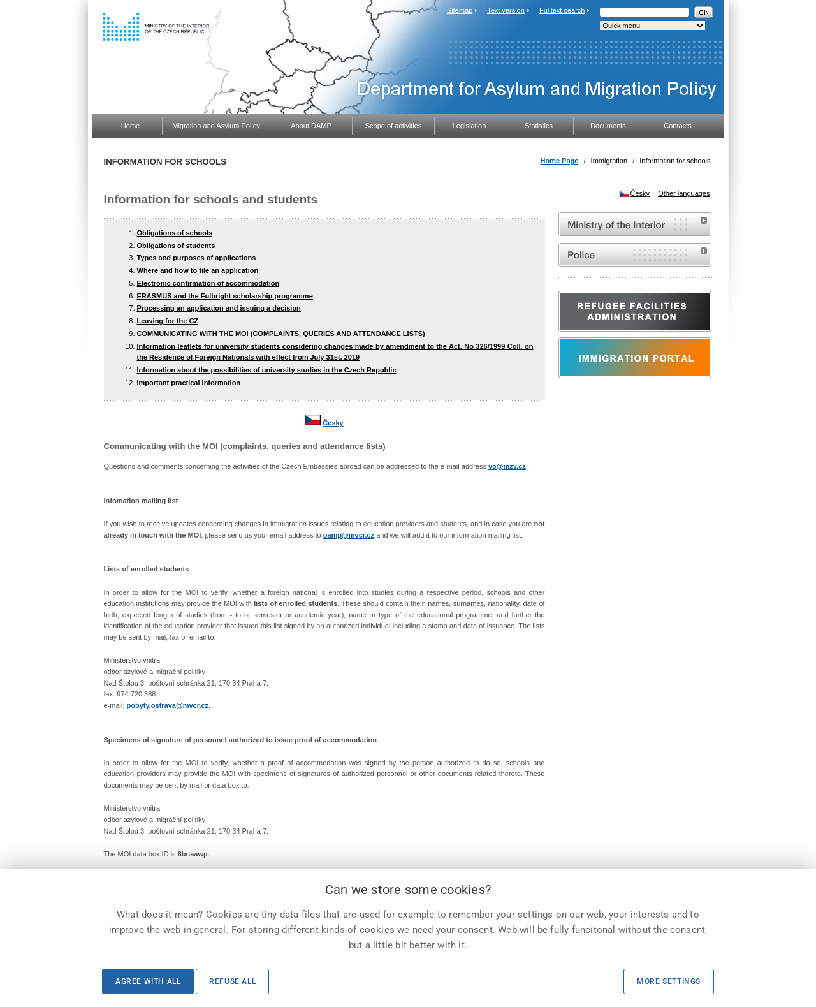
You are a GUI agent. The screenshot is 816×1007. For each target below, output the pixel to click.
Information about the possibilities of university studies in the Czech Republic (267, 370)
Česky (333, 423)
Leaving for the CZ (168, 321)
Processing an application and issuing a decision (219, 308)
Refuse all (232, 981)
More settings (669, 981)
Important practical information (189, 382)
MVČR (634, 224)
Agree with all (147, 981)
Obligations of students (176, 245)
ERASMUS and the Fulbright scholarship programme (225, 296)
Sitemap (459, 10)
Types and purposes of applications (196, 257)
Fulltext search (562, 10)
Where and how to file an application (198, 270)
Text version (506, 10)
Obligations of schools (175, 233)
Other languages (684, 193)
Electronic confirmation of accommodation (208, 283)
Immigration (609, 161)
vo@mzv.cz (507, 466)
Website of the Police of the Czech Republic (634, 255)
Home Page (559, 161)
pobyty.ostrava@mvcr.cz (168, 705)
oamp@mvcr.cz (348, 535)
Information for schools (674, 161)
